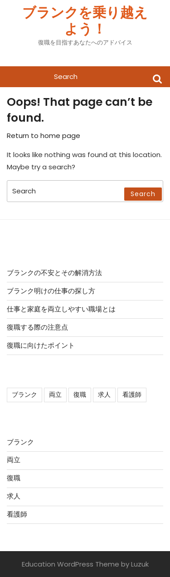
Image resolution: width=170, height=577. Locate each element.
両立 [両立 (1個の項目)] (55, 394)
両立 (13, 459)
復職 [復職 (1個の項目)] (79, 394)
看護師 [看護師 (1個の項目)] (131, 394)
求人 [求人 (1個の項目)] (104, 394)
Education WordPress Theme (70, 564)
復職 (13, 478)
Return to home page (43, 135)
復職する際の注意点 (37, 327)
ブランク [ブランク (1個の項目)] (24, 394)
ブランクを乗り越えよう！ (85, 21)
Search (157, 78)
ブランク (20, 442)
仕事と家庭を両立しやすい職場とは (61, 309)
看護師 (17, 514)
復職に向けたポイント (41, 345)
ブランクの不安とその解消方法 (54, 272)
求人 (13, 496)
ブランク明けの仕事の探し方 (51, 291)
